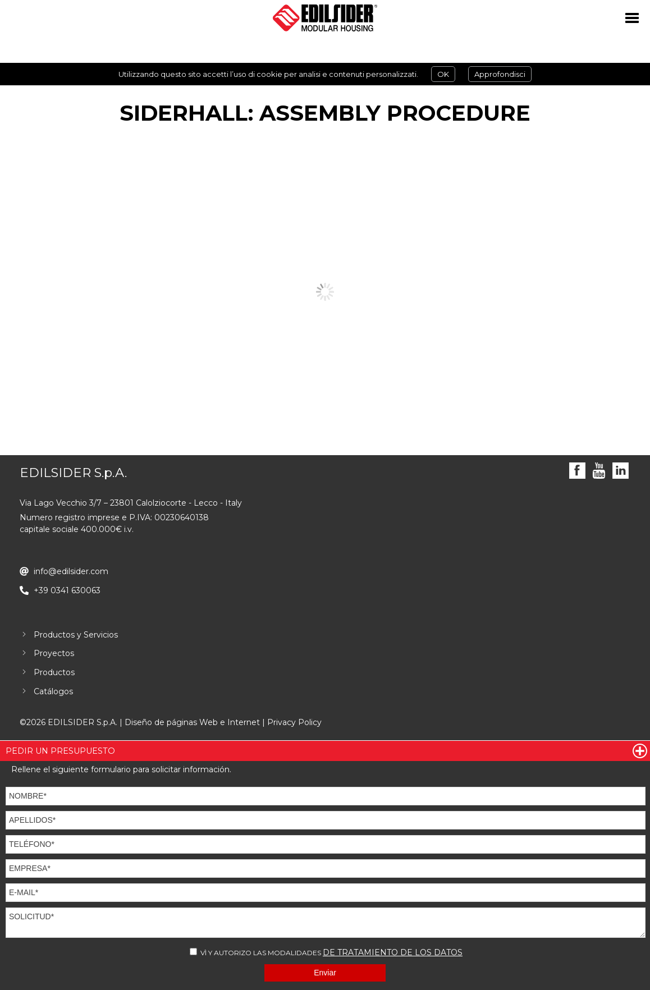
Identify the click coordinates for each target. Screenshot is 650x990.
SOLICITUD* (326, 922)
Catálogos (53, 691)
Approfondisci (499, 74)
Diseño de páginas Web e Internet (192, 722)
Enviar (325, 972)
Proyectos (54, 653)
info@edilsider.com (71, 571)
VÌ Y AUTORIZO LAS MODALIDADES (326, 952)
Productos (54, 672)
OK (443, 74)
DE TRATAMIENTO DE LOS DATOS (393, 952)
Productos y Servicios (76, 635)
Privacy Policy (294, 722)
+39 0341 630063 (67, 590)
